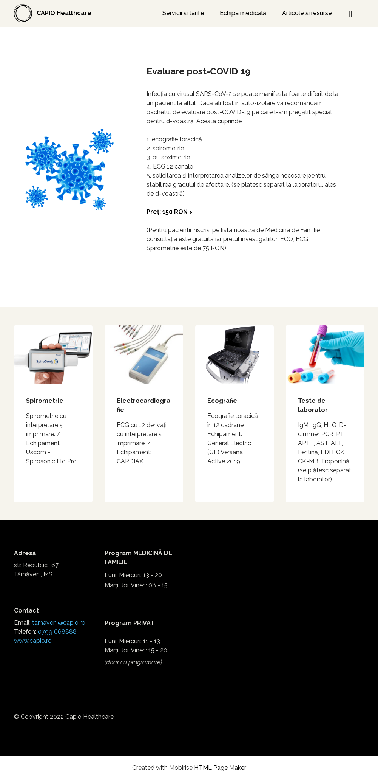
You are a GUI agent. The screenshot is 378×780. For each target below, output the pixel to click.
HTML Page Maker (220, 768)
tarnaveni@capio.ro (58, 622)
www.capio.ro (33, 640)
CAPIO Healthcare (64, 13)
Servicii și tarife (183, 13)
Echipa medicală (243, 13)
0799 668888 (57, 631)
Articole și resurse (307, 13)
